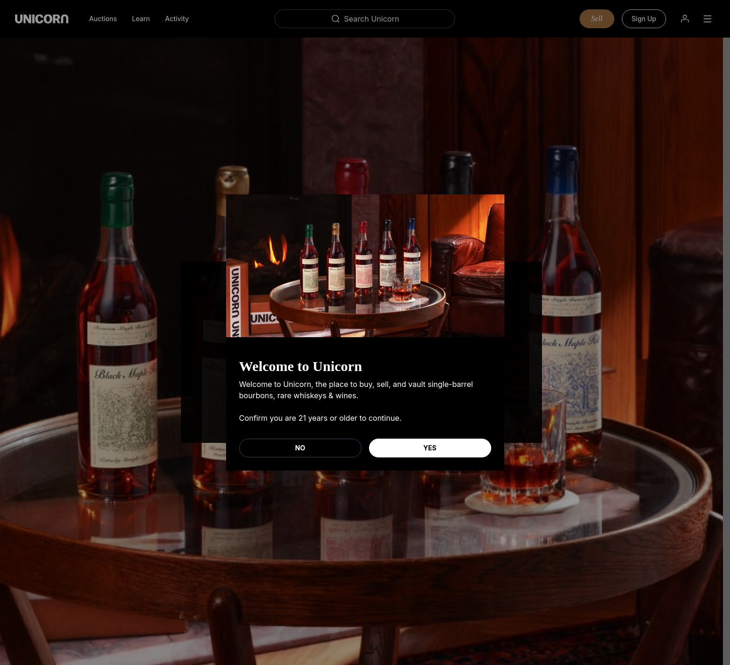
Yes (430, 448)
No (300, 448)
